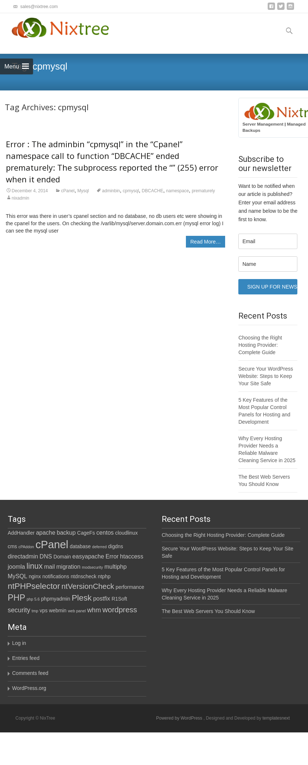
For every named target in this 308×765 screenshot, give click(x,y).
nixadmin (20, 198)
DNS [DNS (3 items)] (46, 556)
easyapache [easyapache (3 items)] (88, 556)
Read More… (205, 242)
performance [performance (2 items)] (129, 587)
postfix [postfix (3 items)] (101, 598)
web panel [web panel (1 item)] (77, 611)
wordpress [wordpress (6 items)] (119, 609)
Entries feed (44, 658)
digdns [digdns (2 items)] (115, 546)
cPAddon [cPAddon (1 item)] (26, 547)
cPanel (67, 190)
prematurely (203, 190)
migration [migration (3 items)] (68, 566)
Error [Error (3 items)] (112, 556)
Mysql (83, 190)
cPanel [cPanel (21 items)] (52, 544)
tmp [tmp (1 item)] (35, 611)
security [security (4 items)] (19, 610)
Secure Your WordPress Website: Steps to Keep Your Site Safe (265, 376)
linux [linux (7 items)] (34, 566)
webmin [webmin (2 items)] (57, 610)
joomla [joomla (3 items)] (16, 566)
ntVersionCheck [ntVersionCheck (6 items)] (88, 586)
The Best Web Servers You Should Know (206, 611)
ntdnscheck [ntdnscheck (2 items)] (83, 576)
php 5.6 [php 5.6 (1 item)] (33, 599)
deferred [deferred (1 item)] (99, 547)
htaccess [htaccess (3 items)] (131, 556)
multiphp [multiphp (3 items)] (115, 566)
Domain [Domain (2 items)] (62, 557)
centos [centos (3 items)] (105, 532)
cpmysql (131, 190)
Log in (37, 643)
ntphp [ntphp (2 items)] (104, 576)
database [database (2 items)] (80, 546)
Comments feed (48, 673)
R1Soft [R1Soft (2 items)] (119, 599)
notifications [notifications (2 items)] (55, 576)
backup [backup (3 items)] (66, 532)
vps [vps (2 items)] (44, 610)
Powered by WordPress (179, 718)
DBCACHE (153, 190)
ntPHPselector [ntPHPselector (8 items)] (34, 586)
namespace (177, 190)
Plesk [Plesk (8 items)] (82, 597)
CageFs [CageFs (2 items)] (86, 533)
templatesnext (276, 718)
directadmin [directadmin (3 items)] (23, 556)
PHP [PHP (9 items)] (16, 597)
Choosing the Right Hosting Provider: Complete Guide (260, 345)
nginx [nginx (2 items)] (35, 576)
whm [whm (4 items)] (94, 610)
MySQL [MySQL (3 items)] (17, 576)
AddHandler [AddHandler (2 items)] (21, 533)
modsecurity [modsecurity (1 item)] (92, 567)
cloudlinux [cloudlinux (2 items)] (126, 533)
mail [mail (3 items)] (49, 566)
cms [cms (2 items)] (12, 546)
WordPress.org (47, 688)
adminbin (111, 190)
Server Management (262, 124)
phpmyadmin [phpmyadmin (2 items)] (55, 599)
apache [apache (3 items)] (45, 532)
